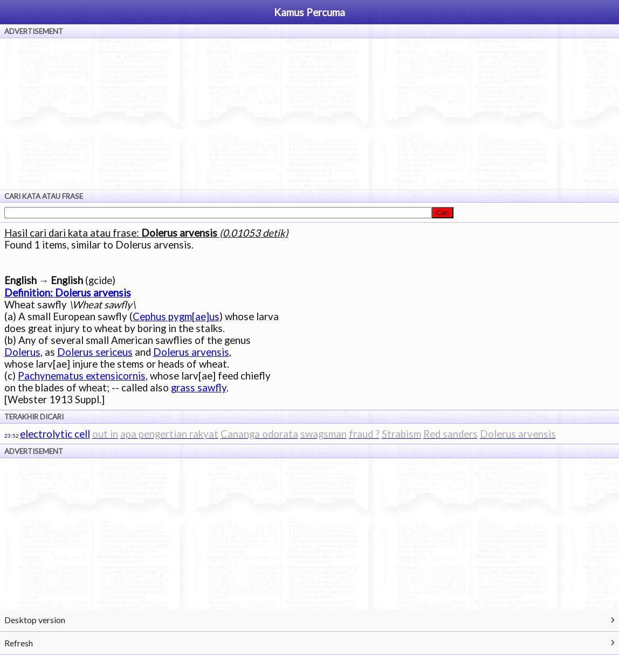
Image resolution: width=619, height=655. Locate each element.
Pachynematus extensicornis (82, 376)
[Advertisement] (309, 113)
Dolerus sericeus (95, 352)
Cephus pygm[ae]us (176, 316)
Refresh (18, 643)
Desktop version (34, 620)
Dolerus (22, 352)
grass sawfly (198, 388)
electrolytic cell (55, 434)
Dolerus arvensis (191, 352)
